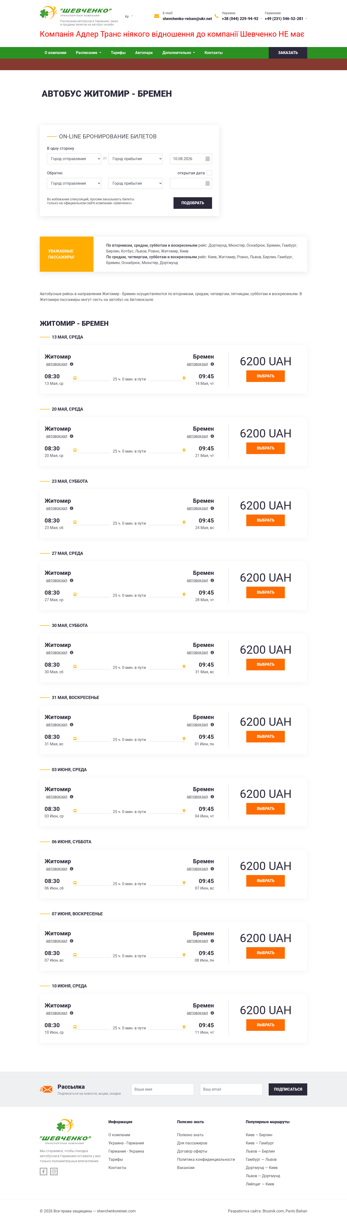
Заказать (288, 52)
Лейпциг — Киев (260, 1184)
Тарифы (118, 52)
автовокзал (56, 364)
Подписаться (288, 1089)
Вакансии (185, 1167)
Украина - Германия (126, 1143)
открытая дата (191, 172)
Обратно (54, 173)
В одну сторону (60, 148)
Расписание (87, 52)
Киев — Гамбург (260, 1143)
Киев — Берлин (259, 1135)
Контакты (214, 52)
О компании (55, 52)
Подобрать (192, 203)
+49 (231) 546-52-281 (284, 18)
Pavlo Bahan (296, 1211)
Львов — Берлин (260, 1151)
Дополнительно (177, 52)
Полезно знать (190, 1135)
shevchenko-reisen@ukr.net (187, 18)
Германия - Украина (126, 1151)
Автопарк (144, 52)
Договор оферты (192, 1151)
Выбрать (265, 376)
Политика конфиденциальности (206, 1159)
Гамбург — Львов (261, 1159)
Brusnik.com (273, 1211)
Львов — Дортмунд (263, 1176)
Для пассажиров (192, 1143)
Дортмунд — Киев (262, 1167)
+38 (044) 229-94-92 (240, 18)
